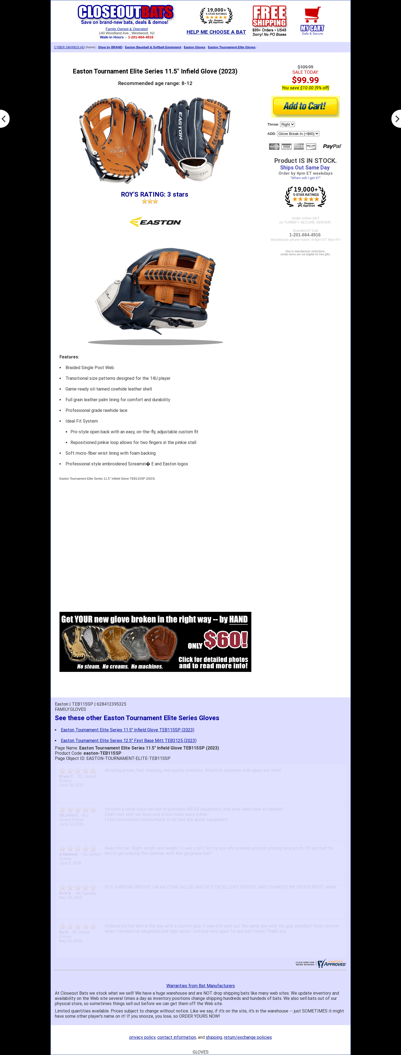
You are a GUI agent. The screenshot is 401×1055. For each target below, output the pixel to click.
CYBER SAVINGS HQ (69, 47)
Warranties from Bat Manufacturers (200, 985)
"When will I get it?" (305, 178)
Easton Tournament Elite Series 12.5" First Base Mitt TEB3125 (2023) (129, 740)
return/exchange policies (248, 1037)
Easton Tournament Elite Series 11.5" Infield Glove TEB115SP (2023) (127, 729)
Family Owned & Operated (126, 29)
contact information (176, 1037)
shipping (214, 1037)
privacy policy (142, 1037)
